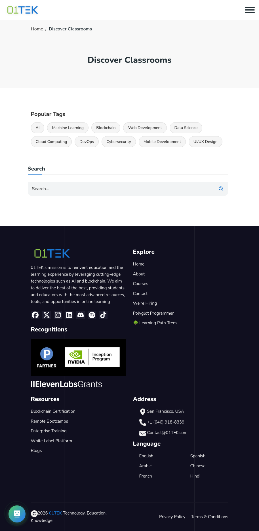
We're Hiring (145, 303)
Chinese (198, 466)
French (145, 476)
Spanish (198, 456)
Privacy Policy (172, 517)
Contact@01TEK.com (167, 432)
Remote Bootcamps (49, 421)
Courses (140, 284)
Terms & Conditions (209, 517)
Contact (140, 293)
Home (37, 29)
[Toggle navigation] (250, 10)
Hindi (195, 476)
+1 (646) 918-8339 (165, 422)
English (146, 456)
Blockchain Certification (53, 411)
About (139, 274)
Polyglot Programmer (153, 313)
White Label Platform (51, 441)
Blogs (36, 450)
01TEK (55, 513)
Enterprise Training (49, 431)
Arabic (145, 466)
